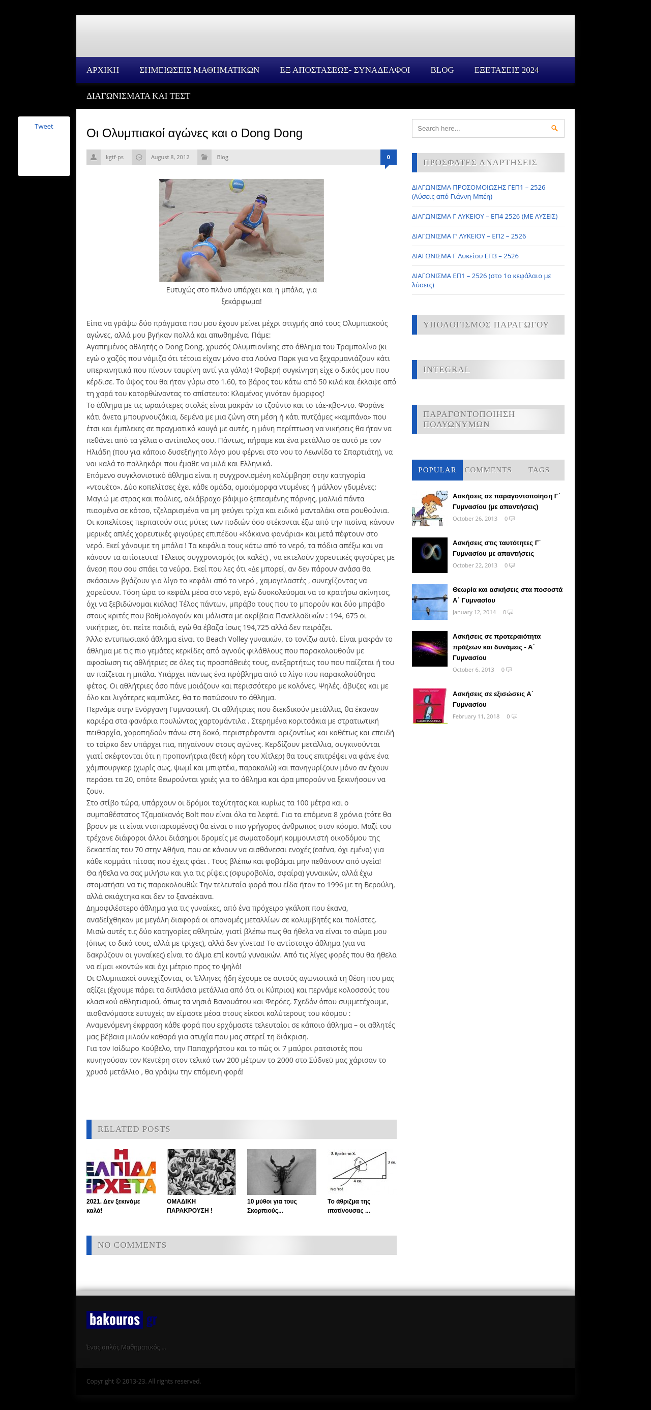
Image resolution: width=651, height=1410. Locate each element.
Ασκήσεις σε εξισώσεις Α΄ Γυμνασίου (493, 699)
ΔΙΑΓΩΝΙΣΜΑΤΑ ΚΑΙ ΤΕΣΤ (138, 96)
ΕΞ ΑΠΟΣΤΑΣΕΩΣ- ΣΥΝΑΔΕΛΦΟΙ (345, 70)
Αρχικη (102, 70)
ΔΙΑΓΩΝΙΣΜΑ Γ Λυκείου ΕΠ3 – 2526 (465, 255)
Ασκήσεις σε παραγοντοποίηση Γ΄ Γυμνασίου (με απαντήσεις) (506, 501)
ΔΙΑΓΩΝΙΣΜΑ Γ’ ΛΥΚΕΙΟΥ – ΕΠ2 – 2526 (469, 236)
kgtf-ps (115, 157)
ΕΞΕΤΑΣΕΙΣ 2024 (507, 70)
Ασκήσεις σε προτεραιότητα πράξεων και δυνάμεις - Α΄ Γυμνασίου (497, 647)
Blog (442, 70)
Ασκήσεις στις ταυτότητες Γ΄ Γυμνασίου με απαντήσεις (497, 548)
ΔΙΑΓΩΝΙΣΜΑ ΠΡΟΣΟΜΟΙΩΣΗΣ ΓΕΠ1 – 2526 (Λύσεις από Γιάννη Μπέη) (478, 192)
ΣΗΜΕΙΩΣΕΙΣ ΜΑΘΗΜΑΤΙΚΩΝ (199, 70)
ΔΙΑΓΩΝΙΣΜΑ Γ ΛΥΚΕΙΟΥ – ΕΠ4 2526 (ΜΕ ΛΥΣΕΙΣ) (484, 216)
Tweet (44, 126)
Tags (539, 470)
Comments (488, 470)
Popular (437, 470)
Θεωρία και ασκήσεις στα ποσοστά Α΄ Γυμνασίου (508, 595)
